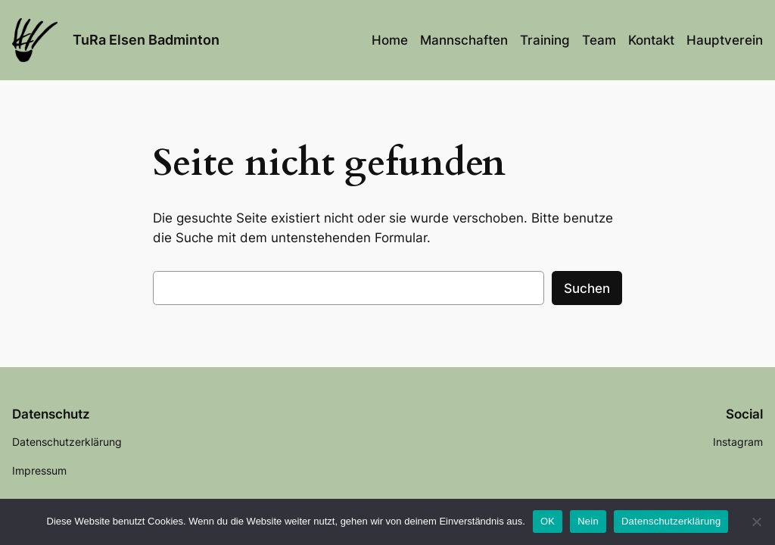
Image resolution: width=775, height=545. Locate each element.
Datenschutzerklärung (671, 521)
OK (547, 521)
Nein (588, 521)
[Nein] (756, 521)
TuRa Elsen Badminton (146, 40)
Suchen (587, 288)
